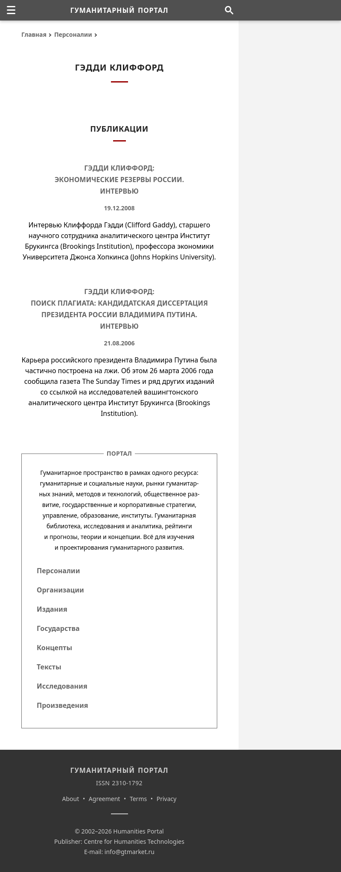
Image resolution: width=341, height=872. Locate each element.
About (70, 799)
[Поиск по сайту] (229, 10)
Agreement (104, 799)
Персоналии (73, 34)
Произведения (62, 705)
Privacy (167, 799)
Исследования (62, 686)
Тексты (49, 667)
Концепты (54, 647)
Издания (52, 609)
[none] (11, 10)
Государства (58, 628)
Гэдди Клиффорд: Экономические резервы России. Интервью (119, 179)
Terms (138, 799)
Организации (60, 590)
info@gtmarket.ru (129, 852)
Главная (34, 34)
